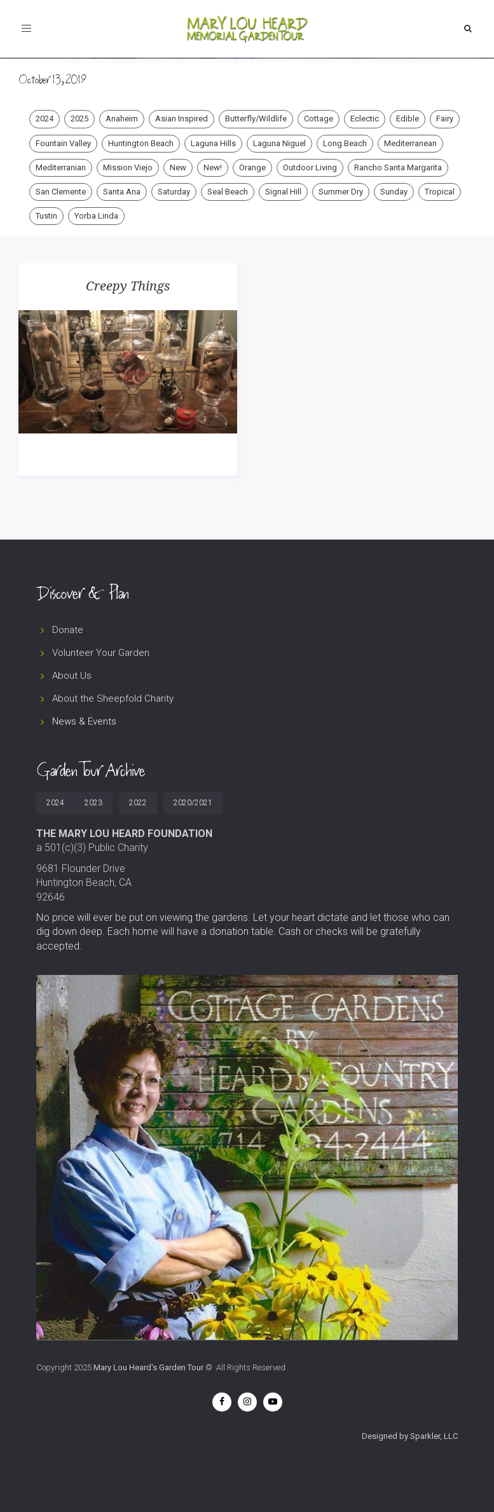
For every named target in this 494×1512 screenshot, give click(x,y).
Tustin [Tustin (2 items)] (46, 216)
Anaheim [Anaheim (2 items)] (122, 118)
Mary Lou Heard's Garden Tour (148, 1367)
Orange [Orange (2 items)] (252, 167)
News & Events (84, 721)
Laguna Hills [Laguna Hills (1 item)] (213, 143)
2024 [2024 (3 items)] (44, 118)
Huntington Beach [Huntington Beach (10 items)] (141, 143)
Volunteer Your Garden (100, 652)
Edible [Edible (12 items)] (407, 118)
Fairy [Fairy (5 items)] (444, 118)
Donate (67, 630)
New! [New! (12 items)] (212, 167)
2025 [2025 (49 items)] (79, 118)
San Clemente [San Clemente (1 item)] (61, 191)
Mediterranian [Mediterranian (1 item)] (61, 167)
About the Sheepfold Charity (113, 698)
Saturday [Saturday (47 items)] (174, 191)
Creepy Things (128, 286)
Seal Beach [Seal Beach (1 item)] (227, 191)
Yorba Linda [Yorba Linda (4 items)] (96, 216)
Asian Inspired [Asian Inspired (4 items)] (181, 118)
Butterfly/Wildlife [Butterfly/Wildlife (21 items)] (256, 118)
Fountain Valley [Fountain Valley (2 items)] (63, 143)
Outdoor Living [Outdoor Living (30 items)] (310, 167)
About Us (72, 675)
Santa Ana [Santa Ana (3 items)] (122, 191)
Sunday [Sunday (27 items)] (394, 191)
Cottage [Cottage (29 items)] (318, 118)
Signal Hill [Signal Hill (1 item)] (283, 191)
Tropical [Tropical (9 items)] (440, 191)
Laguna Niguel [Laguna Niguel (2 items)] (279, 143)
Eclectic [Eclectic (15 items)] (364, 118)
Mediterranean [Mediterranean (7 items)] (410, 143)
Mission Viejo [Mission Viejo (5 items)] (128, 167)
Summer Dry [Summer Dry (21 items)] (341, 191)
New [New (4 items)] (178, 167)
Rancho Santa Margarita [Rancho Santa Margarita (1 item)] (398, 167)
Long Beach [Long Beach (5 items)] (345, 143)
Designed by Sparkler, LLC (410, 1436)
